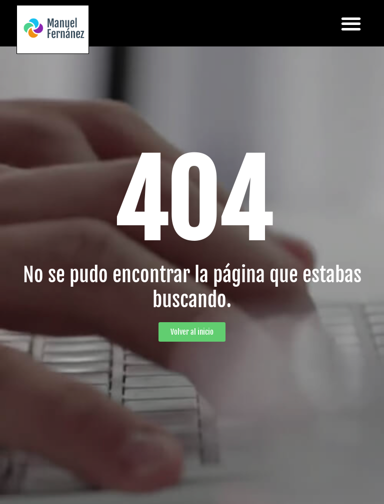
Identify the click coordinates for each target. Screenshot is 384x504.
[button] (350, 23)
